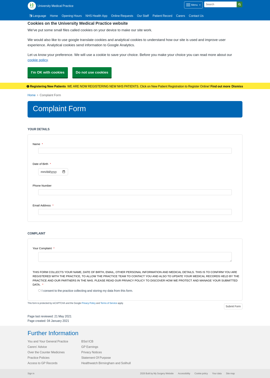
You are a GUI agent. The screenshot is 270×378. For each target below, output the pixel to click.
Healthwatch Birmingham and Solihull (106, 363)
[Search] (220, 4)
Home (54, 15)
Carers (180, 15)
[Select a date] (53, 171)
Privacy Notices (91, 352)
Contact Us (196, 15)
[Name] (135, 151)
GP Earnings (89, 346)
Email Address (43, 205)
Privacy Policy (88, 303)
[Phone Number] (135, 192)
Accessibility (184, 373)
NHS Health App (96, 15)
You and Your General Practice (48, 341)
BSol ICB (87, 341)
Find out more (220, 86)
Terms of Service (108, 303)
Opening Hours (72, 15)
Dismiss (237, 86)
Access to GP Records (43, 363)
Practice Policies (39, 357)
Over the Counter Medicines (46, 352)
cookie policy (38, 60)
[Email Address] (135, 212)
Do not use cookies (92, 72)
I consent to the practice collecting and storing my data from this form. (85, 290)
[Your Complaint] (135, 257)
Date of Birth (42, 163)
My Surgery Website (164, 373)
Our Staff (143, 15)
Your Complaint (44, 248)
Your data (217, 373)
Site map (230, 373)
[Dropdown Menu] (193, 4)
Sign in (31, 373)
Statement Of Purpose (96, 357)
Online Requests (122, 15)
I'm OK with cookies (47, 72)
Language (37, 15)
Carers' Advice (37, 346)
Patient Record (162, 15)
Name (38, 144)
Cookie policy (201, 373)
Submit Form (233, 306)
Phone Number (42, 185)
